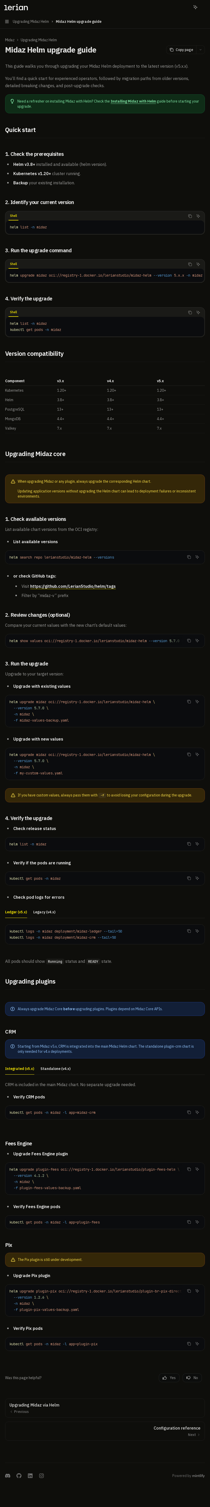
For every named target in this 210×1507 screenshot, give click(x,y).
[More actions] (203, 7)
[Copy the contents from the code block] (190, 216)
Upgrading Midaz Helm (39, 40)
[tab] (13, 216)
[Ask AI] (198, 216)
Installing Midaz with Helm (133, 101)
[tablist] (95, 216)
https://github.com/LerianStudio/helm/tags (73, 586)
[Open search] (186, 7)
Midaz (10, 40)
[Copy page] (181, 49)
